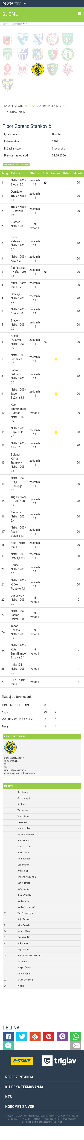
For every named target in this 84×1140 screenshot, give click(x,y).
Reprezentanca (19, 1077)
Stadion (41, 106)
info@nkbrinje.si (18, 770)
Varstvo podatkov (68, 1119)
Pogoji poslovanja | (52, 1119)
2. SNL (10, 14)
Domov (5, 24)
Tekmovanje (15, 24)
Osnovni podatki (13, 106)
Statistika (10, 112)
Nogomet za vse (19, 1106)
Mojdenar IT (48, 1122)
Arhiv (22, 112)
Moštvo (30, 106)
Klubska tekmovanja (24, 1087)
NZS (8, 1097)
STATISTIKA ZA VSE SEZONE (16, 164)
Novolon (58, 1122)
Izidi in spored (57, 106)
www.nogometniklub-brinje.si (23, 773)
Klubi (24, 24)
